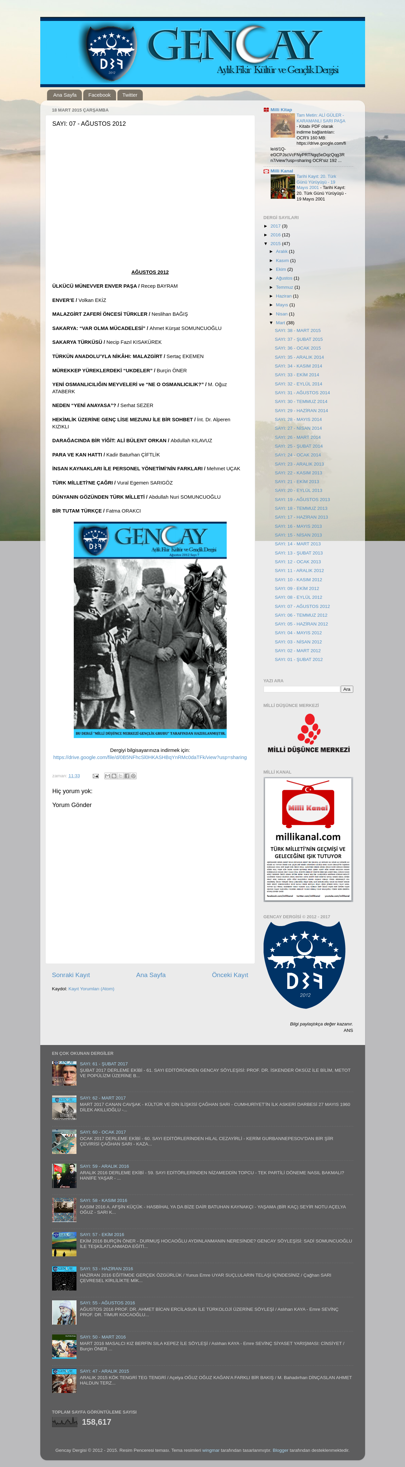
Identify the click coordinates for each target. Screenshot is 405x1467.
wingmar (211, 1450)
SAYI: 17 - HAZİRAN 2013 (301, 517)
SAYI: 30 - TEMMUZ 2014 (301, 401)
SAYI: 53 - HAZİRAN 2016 (106, 1268)
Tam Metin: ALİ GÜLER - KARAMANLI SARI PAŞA (321, 118)
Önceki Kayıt (230, 974)
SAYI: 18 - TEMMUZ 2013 (301, 508)
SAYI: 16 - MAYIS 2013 (298, 526)
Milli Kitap (281, 109)
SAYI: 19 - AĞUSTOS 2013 (302, 499)
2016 (276, 234)
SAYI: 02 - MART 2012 (298, 650)
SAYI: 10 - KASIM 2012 (298, 579)
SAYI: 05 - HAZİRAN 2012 (301, 623)
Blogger (281, 1450)
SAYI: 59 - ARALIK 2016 (104, 1166)
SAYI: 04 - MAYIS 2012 (298, 632)
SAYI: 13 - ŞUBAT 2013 (299, 552)
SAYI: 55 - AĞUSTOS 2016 (107, 1302)
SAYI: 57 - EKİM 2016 (102, 1234)
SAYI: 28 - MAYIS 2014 (298, 419)
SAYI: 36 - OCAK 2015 (298, 348)
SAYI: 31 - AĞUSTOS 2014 (302, 392)
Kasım (283, 260)
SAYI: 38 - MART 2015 (298, 330)
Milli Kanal (282, 170)
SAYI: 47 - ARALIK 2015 (104, 1371)
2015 (276, 243)
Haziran (284, 296)
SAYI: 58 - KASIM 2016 (103, 1200)
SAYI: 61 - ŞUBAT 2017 (104, 1063)
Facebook (99, 95)
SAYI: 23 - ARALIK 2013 (299, 464)
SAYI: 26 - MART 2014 (298, 437)
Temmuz (285, 287)
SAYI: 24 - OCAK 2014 (298, 454)
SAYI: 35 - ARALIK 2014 (299, 357)
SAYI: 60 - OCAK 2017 (103, 1132)
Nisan (282, 313)
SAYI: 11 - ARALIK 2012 (299, 570)
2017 (276, 226)
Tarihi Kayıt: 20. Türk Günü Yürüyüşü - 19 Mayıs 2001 (316, 182)
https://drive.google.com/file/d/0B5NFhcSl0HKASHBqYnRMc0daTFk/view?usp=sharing (150, 757)
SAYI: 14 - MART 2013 (298, 543)
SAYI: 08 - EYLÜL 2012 (298, 597)
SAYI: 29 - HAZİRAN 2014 (301, 410)
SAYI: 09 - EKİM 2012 (297, 588)
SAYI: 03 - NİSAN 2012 (298, 641)
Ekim (282, 269)
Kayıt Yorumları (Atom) (91, 988)
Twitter (129, 95)
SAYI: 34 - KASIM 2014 (298, 366)
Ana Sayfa (64, 95)
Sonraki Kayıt (71, 974)
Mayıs (283, 304)
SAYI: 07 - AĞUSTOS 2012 (302, 606)
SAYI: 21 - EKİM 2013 (297, 481)
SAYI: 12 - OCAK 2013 (298, 561)
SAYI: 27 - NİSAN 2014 (298, 428)
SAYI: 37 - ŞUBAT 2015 (299, 339)
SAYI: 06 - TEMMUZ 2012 (301, 615)
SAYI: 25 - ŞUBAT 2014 (299, 446)
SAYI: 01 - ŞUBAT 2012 (299, 659)
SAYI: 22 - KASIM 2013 (298, 472)
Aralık (282, 251)
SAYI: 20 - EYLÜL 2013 (298, 490)
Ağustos (285, 278)
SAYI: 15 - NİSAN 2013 (298, 535)
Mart (281, 322)
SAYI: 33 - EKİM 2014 (297, 374)
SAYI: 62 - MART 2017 (103, 1098)
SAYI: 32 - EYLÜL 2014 (298, 383)
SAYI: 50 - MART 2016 (103, 1337)
